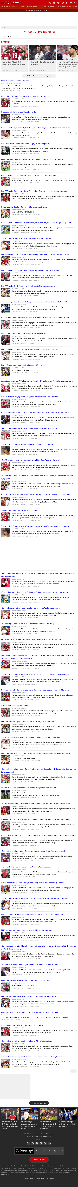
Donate (26, 1178)
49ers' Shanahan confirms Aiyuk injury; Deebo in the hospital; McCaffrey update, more (32, 914)
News (8, 7)
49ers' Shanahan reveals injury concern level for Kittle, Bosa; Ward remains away (30, 460)
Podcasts (36, 7)
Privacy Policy (40, 1178)
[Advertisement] (39, 19)
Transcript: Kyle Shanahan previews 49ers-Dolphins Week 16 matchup (26, 238)
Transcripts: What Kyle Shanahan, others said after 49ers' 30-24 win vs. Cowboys (30, 737)
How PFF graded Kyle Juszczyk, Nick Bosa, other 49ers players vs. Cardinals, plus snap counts (35, 128)
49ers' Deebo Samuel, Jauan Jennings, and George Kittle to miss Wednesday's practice (32, 883)
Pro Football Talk (16, 83)
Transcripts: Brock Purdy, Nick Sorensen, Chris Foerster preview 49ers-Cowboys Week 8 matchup (36, 804)
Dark (45, 1103)
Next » (74, 1071)
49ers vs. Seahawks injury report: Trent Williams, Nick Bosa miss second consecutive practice (35, 412)
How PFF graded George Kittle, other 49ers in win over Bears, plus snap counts (30, 270)
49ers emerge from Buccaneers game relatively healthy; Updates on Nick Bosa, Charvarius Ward (36, 494)
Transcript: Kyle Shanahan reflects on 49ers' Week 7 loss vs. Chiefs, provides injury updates (34, 898)
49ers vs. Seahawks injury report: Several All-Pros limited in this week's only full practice (33, 1057)
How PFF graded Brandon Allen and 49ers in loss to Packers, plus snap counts (29, 349)
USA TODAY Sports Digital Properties (41, 1136)
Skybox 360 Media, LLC (47, 1134)
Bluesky (45, 1143)
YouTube (49, 1143)
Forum (29, 7)
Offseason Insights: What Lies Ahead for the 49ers (19, 112)
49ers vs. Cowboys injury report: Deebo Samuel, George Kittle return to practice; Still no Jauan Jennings (38, 835)
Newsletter (61, 7)
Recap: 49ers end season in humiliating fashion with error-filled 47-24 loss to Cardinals (32, 159)
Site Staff (14, 248)
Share (75, 7)
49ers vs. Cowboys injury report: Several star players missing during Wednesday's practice (33, 851)
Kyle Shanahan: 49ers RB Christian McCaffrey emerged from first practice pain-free (31, 639)
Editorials (15, 7)
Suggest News (50, 76)
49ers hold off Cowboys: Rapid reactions (15, 706)
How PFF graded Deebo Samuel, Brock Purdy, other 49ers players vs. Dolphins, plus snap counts (36, 223)
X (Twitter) (28, 1143)
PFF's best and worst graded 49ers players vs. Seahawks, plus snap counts (28, 996)
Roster (52, 7)
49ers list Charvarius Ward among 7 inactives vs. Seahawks (22, 1025)
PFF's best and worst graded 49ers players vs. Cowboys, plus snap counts (28, 721)
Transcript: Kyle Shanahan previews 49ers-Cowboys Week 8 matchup (26, 867)
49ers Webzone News (30, 76)
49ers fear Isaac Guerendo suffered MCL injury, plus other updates (25, 144)
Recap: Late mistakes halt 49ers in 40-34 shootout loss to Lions (24, 207)
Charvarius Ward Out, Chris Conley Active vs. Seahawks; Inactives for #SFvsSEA (30, 1012)
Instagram (41, 1143)
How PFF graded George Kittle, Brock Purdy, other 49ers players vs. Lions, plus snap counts (34, 191)
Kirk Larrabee (16, 169)
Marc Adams (15, 668)
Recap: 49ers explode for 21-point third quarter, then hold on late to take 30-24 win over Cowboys (36, 753)
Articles (24, 99)
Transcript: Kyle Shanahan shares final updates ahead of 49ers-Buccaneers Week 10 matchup (35, 526)
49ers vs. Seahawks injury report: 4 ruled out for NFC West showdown (26, 1041)
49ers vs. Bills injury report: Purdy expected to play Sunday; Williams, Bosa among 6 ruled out (35, 318)
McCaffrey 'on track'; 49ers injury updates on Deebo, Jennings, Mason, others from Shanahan (35, 690)
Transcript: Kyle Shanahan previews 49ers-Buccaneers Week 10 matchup (27, 624)
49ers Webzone (16, 99)
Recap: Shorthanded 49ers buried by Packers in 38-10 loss (22, 365)
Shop (69, 7)
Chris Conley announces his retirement (15, 81)
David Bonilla (15, 106)
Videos (23, 7)
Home (3, 7)
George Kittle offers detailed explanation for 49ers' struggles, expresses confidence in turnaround (36, 819)
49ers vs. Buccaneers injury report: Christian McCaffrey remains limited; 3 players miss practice (35, 592)
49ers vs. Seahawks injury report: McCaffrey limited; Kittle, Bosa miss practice (29, 428)
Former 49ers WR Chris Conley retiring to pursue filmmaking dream (25, 96)
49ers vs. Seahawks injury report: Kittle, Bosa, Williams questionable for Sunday (30, 397)
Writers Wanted (39, 1160)
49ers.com (14, 1015)
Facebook (32, 1143)
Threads (36, 1143)
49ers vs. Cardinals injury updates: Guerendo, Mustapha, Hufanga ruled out (28, 175)
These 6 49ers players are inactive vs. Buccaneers (19, 510)
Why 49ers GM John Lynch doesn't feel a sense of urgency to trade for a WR (28, 788)
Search (75, 2)
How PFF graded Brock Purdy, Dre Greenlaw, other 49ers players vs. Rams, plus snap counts (35, 254)
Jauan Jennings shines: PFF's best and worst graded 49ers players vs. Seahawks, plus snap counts (37, 381)
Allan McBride (16, 122)
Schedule (45, 7)
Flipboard (66, 2)
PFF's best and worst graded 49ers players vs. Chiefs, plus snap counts (27, 930)
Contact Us (32, 1178)
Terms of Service (49, 1178)
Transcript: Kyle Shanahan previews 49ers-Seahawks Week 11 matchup (27, 444)
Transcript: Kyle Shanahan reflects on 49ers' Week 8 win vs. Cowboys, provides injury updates (35, 674)
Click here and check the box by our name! (49, 1151)
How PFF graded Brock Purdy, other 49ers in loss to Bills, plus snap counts (28, 286)
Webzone (11, 3)
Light (41, 1103)
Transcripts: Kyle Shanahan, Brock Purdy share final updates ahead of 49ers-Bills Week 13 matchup (37, 302)
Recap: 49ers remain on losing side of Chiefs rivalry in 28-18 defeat (25, 980)
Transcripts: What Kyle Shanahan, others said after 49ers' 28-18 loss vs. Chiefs (29, 965)
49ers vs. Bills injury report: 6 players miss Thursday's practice (23, 333)
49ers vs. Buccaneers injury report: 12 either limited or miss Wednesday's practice (30, 608)
